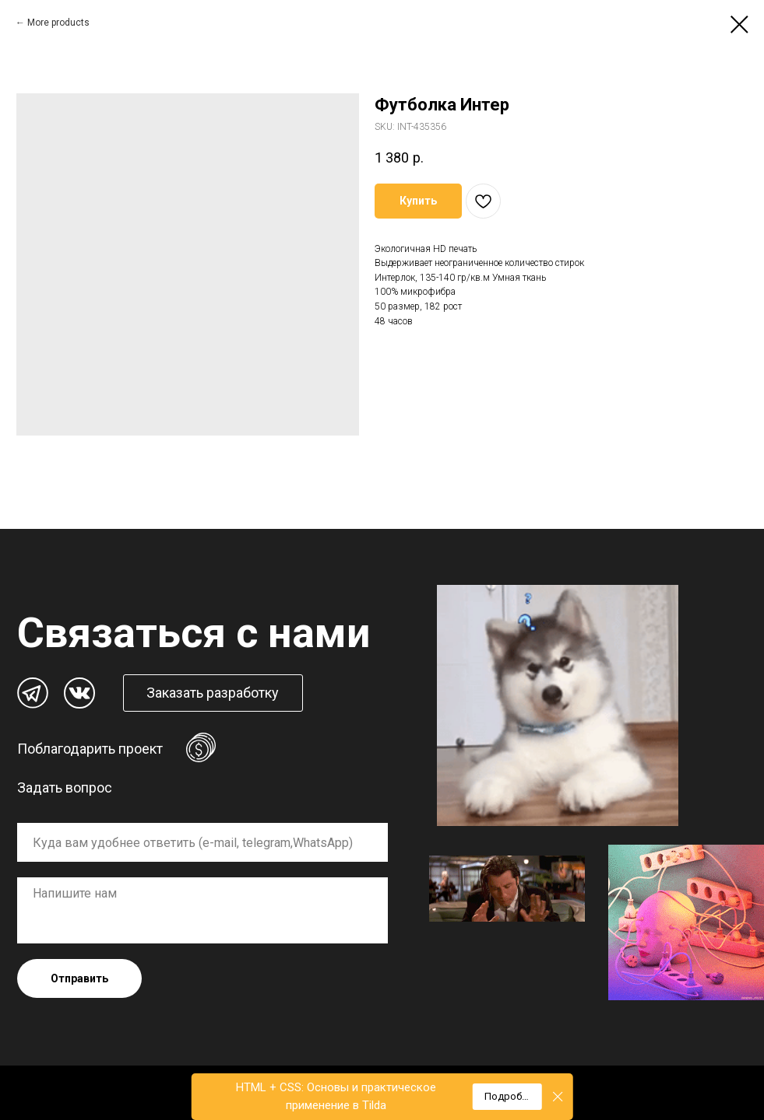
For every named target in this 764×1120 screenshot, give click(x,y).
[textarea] (202, 910)
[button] (213, 693)
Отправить (79, 978)
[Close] (558, 1097)
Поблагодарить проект (90, 748)
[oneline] (202, 842)
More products (58, 22)
